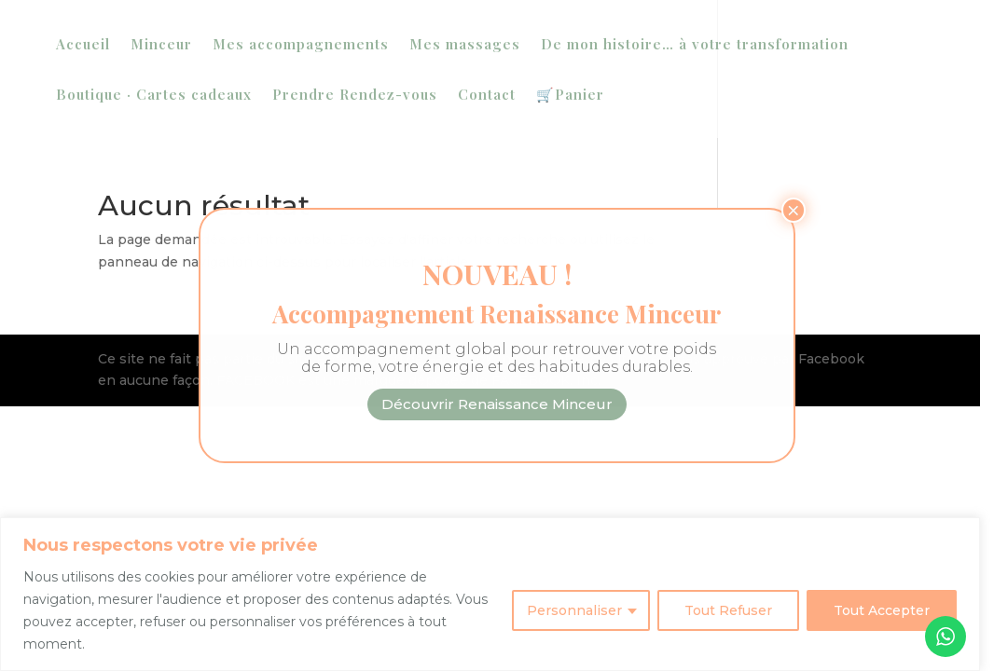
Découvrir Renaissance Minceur (497, 404)
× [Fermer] (793, 210)
